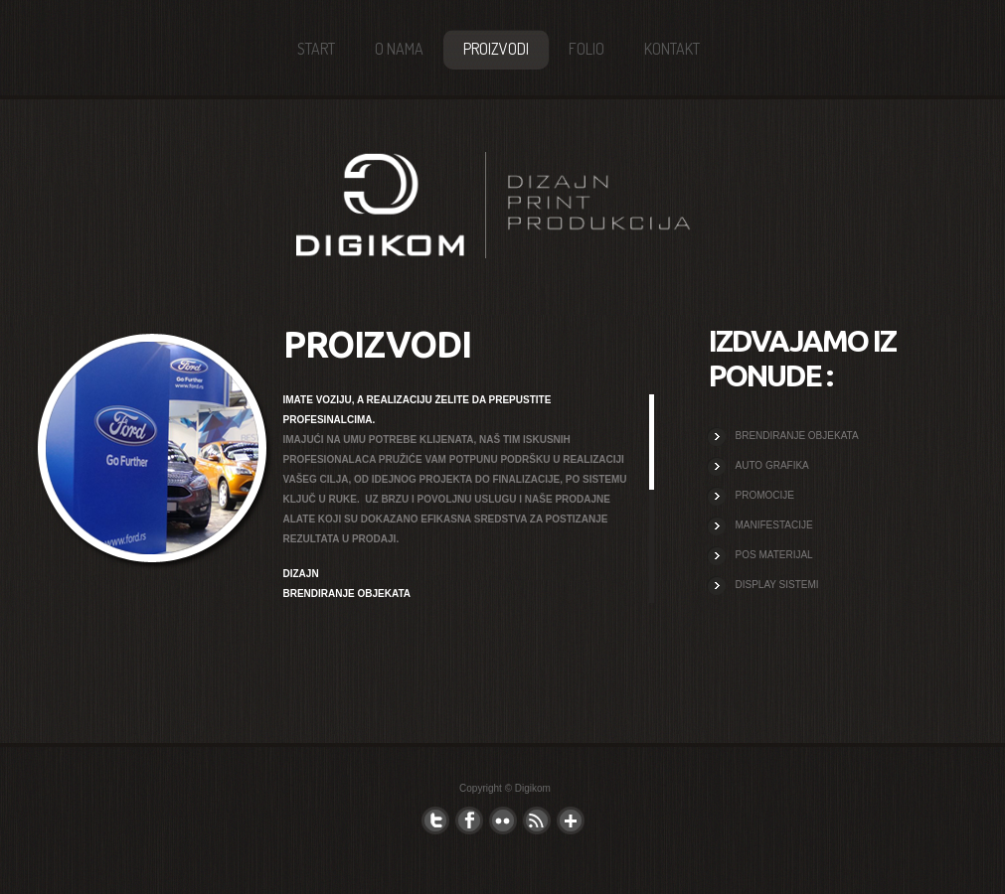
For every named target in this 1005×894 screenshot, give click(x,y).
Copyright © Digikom (505, 788)
